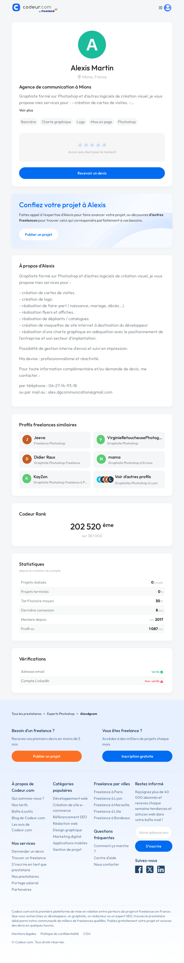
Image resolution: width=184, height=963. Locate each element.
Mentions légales (24, 934)
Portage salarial (25, 883)
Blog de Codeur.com (28, 817)
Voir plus (26, 110)
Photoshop (127, 121)
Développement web (70, 798)
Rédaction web (65, 823)
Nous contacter (106, 864)
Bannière (28, 121)
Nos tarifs (20, 804)
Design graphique (67, 830)
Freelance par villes (112, 783)
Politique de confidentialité (60, 934)
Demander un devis (28, 851)
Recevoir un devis (92, 173)
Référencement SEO (70, 817)
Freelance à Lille (107, 811)
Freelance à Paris (108, 791)
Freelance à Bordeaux (112, 817)
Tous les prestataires (26, 714)
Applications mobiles (70, 843)
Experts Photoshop (61, 714)
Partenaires (21, 889)
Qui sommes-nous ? (28, 798)
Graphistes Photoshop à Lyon (136, 483)
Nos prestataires (25, 876)
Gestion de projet (67, 849)
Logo (81, 121)
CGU (87, 934)
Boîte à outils (22, 811)
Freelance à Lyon (108, 798)
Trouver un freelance (29, 857)
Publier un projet (38, 234)
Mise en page (101, 121)
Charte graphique (56, 121)
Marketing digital (67, 836)
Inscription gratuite (137, 756)
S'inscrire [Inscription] (153, 846)
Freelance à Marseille (111, 804)
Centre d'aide (105, 857)
